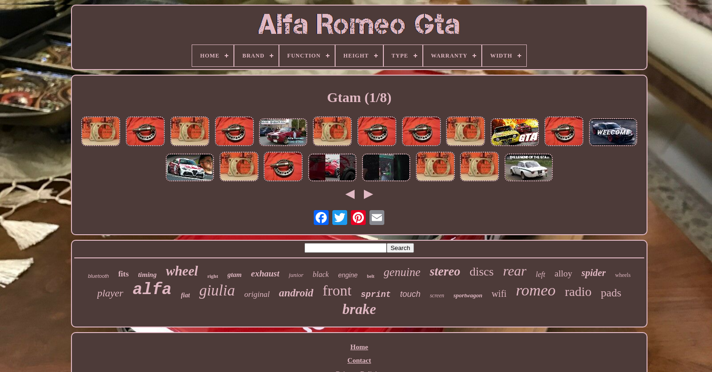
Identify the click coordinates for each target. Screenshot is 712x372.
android (296, 293)
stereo (445, 271)
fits (123, 273)
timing (147, 274)
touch (410, 294)
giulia (217, 290)
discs (482, 271)
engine (347, 275)
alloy (563, 273)
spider (594, 272)
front (337, 290)
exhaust (265, 273)
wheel (182, 270)
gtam (234, 274)
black (321, 274)
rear (515, 270)
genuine (402, 272)
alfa (152, 290)
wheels (622, 275)
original (257, 294)
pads (611, 293)
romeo (536, 290)
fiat (185, 295)
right (212, 276)
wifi (499, 294)
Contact (359, 360)
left (540, 274)
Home (359, 347)
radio (578, 291)
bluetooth (98, 276)
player (110, 293)
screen (437, 295)
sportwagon (467, 295)
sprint (376, 294)
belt (371, 276)
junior (296, 274)
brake (359, 309)
